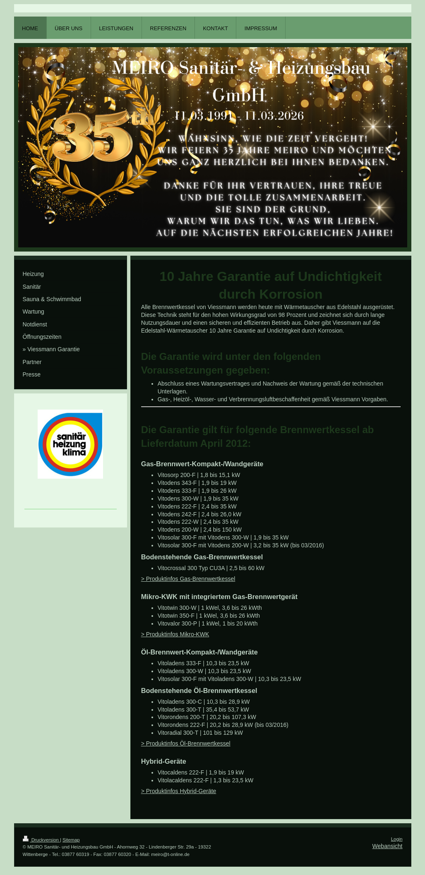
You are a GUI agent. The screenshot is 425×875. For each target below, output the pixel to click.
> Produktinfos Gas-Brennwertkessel (188, 578)
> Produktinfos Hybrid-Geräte (178, 791)
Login (397, 839)
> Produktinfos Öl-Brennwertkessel (186, 743)
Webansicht (387, 846)
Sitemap (71, 839)
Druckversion (41, 839)
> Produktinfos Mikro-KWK (175, 634)
